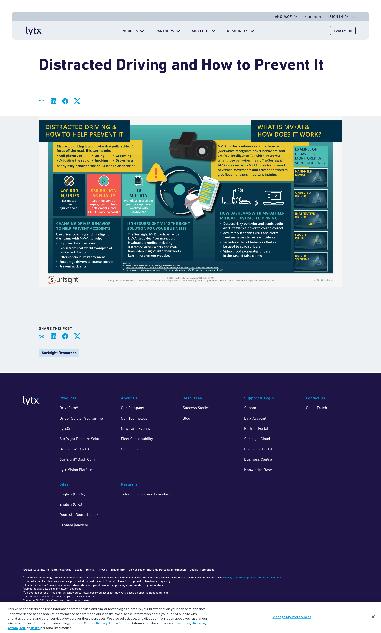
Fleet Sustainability (137, 438)
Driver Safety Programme (81, 418)
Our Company (132, 407)
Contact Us (343, 31)
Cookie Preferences (202, 569)
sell (22, 628)
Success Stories (196, 407)
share (35, 628)
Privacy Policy (107, 623)
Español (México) (74, 525)
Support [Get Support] (313, 16)
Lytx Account (255, 418)
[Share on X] (77, 101)
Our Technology (134, 418)
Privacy (102, 569)
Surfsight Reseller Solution (82, 438)
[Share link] (42, 101)
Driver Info (118, 569)
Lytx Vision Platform (77, 470)
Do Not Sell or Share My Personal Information (157, 569)
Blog (186, 418)
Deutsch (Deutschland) (79, 514)
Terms (90, 569)
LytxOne (66, 428)
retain (13, 628)
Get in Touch (316, 407)
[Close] (373, 617)
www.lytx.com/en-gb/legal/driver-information (252, 577)
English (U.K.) (71, 504)
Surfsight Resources (59, 352)
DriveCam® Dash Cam (78, 449)
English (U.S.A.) (72, 494)
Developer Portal (258, 449)
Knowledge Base (258, 470)
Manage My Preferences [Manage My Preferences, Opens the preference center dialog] (291, 617)
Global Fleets (132, 449)
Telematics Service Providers (146, 494)
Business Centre (258, 459)
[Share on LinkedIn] (53, 101)
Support (251, 407)
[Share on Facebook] (65, 101)
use (187, 623)
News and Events (135, 428)
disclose (198, 623)
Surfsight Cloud (257, 438)
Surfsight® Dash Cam (77, 459)
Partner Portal (256, 428)
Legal (78, 569)
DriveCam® (69, 407)
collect (177, 623)
